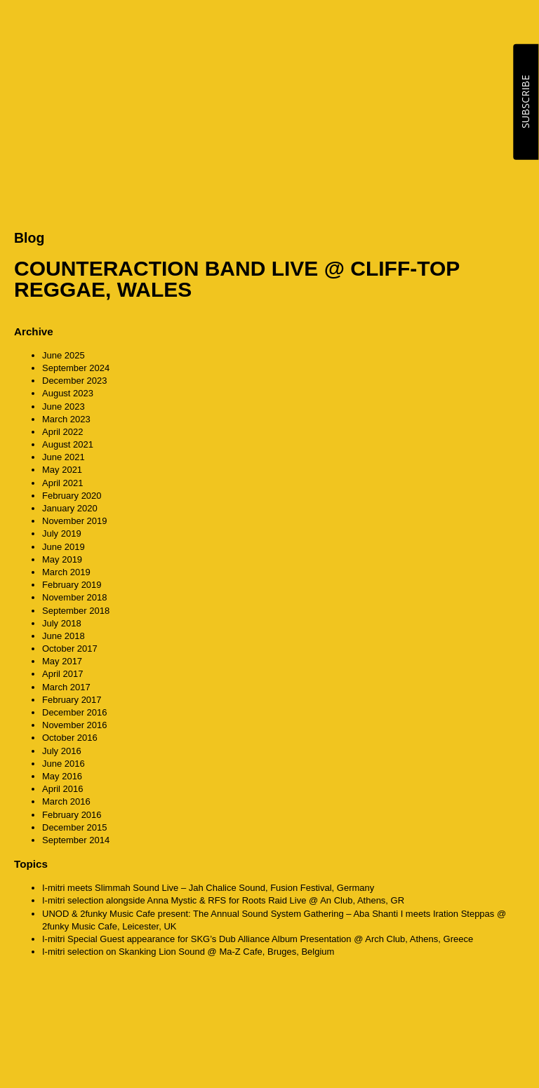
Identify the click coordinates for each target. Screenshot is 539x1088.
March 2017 (66, 687)
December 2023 (74, 380)
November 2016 (74, 725)
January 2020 (70, 508)
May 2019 (62, 559)
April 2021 (63, 483)
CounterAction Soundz (101, 28)
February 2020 (72, 495)
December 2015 (74, 827)
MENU (511, 27)
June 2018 (63, 636)
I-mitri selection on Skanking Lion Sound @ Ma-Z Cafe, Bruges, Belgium (188, 951)
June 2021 (63, 457)
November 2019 (74, 521)
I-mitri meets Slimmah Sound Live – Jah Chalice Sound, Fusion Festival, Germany (208, 887)
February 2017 (72, 699)
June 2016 (63, 763)
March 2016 (66, 801)
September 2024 (75, 368)
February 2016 (72, 815)
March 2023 (66, 419)
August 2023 (67, 393)
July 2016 (61, 751)
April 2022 (63, 432)
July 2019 (61, 533)
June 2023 (63, 406)
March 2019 (66, 572)
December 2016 (74, 712)
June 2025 (63, 355)
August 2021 (67, 444)
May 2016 (62, 776)
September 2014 (75, 840)
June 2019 (63, 547)
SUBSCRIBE (525, 101)
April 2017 (63, 674)
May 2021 (62, 469)
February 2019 (72, 584)
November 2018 (74, 597)
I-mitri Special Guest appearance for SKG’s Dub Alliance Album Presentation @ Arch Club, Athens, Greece (257, 939)
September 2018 (75, 610)
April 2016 (63, 789)
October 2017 (70, 648)
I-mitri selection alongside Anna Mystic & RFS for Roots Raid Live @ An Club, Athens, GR (223, 900)
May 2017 (62, 661)
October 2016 (70, 737)
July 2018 (61, 623)
